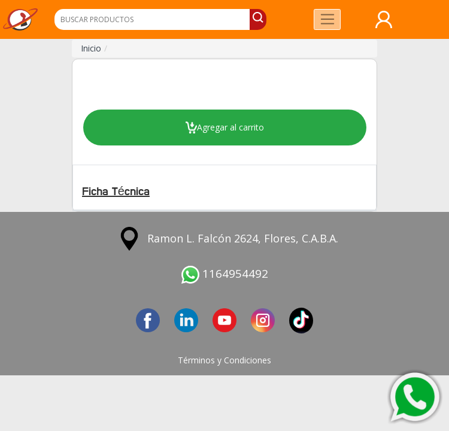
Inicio (91, 48)
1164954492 (224, 273)
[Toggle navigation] (327, 19)
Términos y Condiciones (224, 360)
